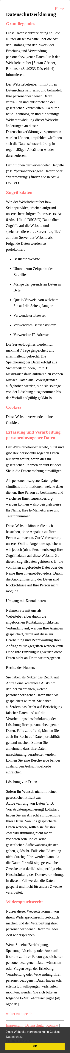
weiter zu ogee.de (19, 1014)
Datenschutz (34, 1025)
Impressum (14, 1025)
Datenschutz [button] (14, 1036)
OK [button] (35, 1046)
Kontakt (52, 1025)
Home (59, 9)
